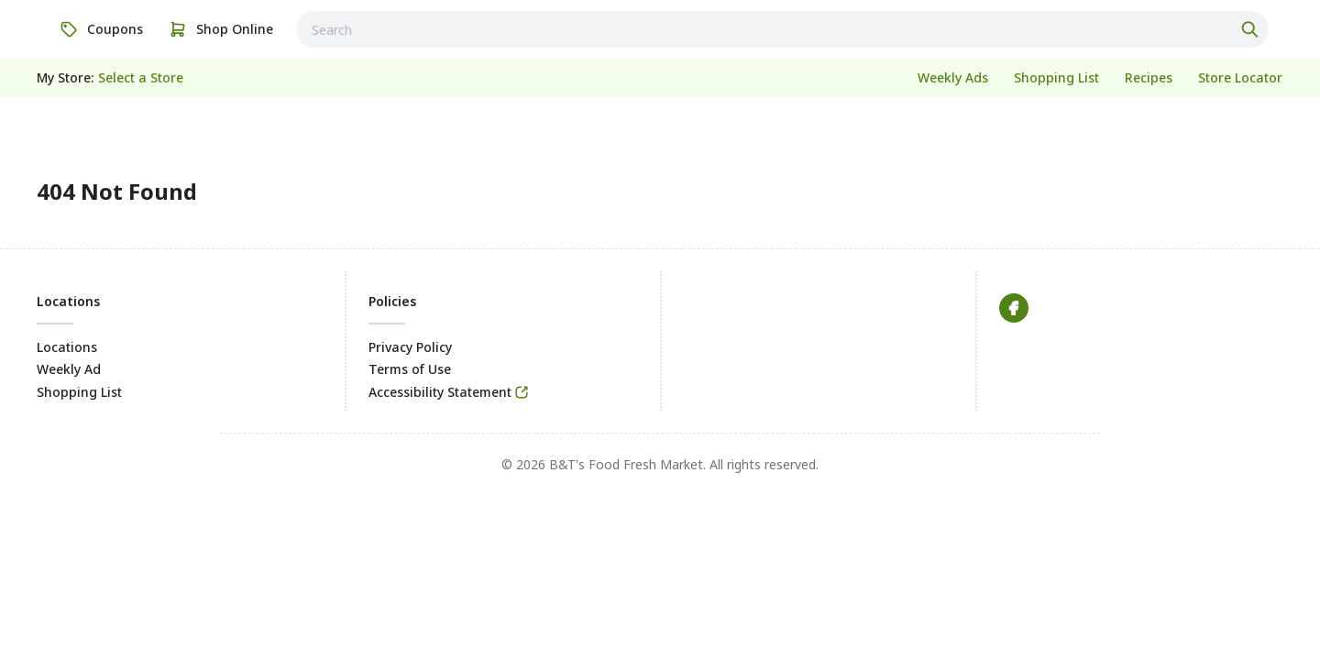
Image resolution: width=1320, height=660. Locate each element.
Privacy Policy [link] (410, 347)
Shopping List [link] (79, 392)
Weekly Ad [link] (69, 369)
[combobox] (782, 29)
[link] (101, 29)
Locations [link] (67, 347)
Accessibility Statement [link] (440, 392)
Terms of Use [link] (409, 369)
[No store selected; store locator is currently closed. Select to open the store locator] (140, 77)
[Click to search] (1252, 29)
